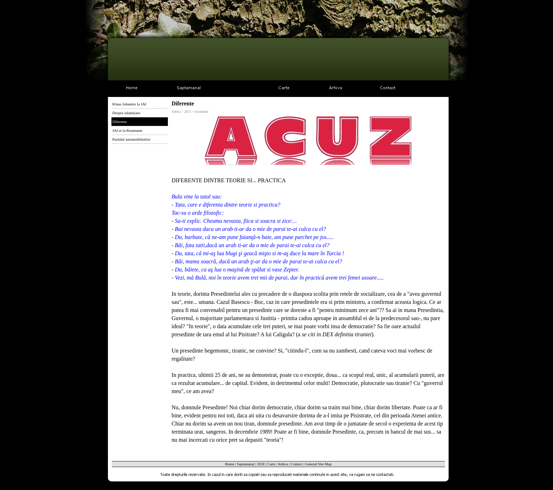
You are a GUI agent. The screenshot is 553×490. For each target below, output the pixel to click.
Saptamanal (245, 464)
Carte (271, 464)
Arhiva (283, 464)
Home (229, 464)
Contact (296, 464)
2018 (261, 464)
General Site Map (318, 464)
